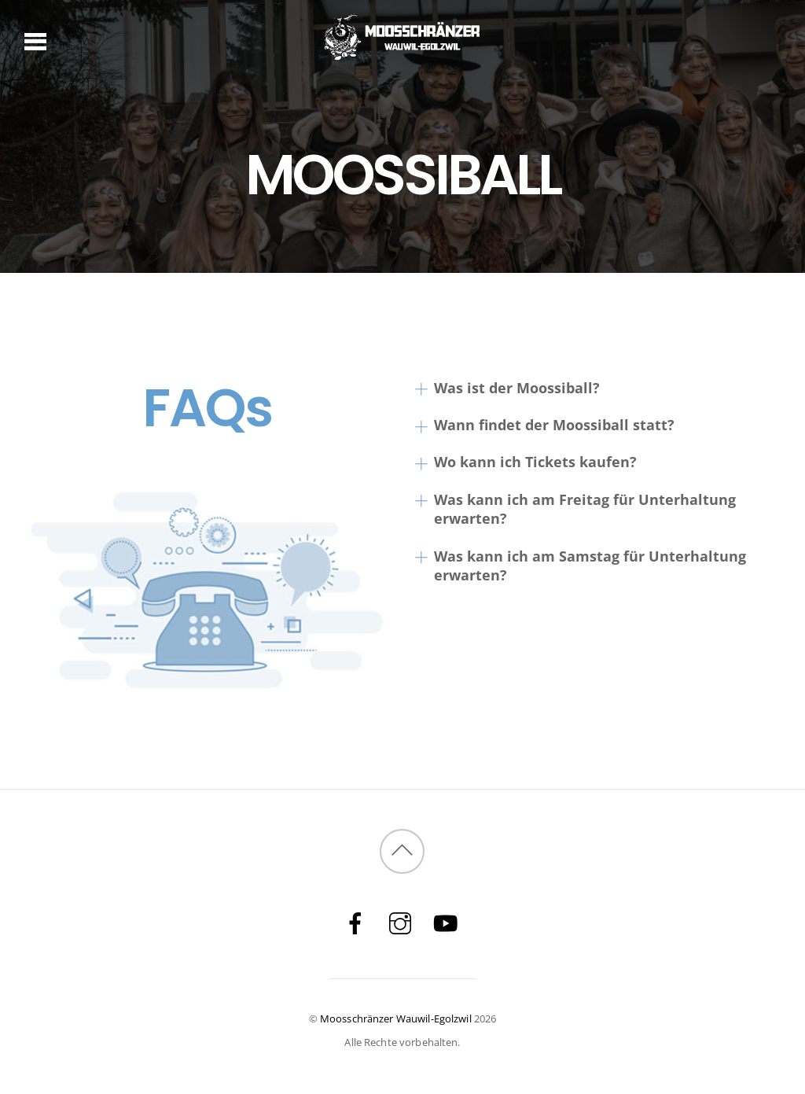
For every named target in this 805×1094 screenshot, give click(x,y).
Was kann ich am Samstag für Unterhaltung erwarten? (580, 566)
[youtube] (445, 922)
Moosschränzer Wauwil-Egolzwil (396, 1018)
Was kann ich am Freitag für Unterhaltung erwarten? (575, 509)
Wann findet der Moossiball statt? (544, 425)
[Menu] (35, 40)
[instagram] (400, 922)
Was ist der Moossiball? (507, 388)
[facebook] (355, 922)
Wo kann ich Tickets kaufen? (525, 462)
